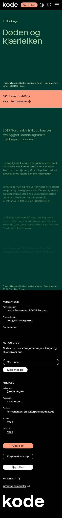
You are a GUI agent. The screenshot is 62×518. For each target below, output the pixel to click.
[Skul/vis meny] (56, 5)
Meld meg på (15, 369)
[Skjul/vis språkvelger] (41, 5)
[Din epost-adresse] (31, 362)
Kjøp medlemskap (18, 456)
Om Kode (18, 445)
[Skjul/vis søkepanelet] (49, 5)
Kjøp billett (29, 5)
